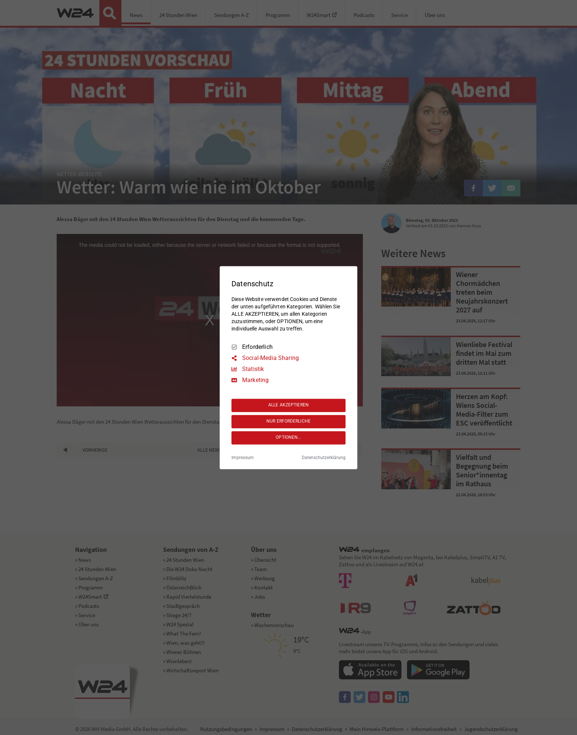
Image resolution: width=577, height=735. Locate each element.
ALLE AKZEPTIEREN (288, 405)
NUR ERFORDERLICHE (288, 421)
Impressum (242, 457)
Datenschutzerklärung (324, 457)
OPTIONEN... (288, 437)
